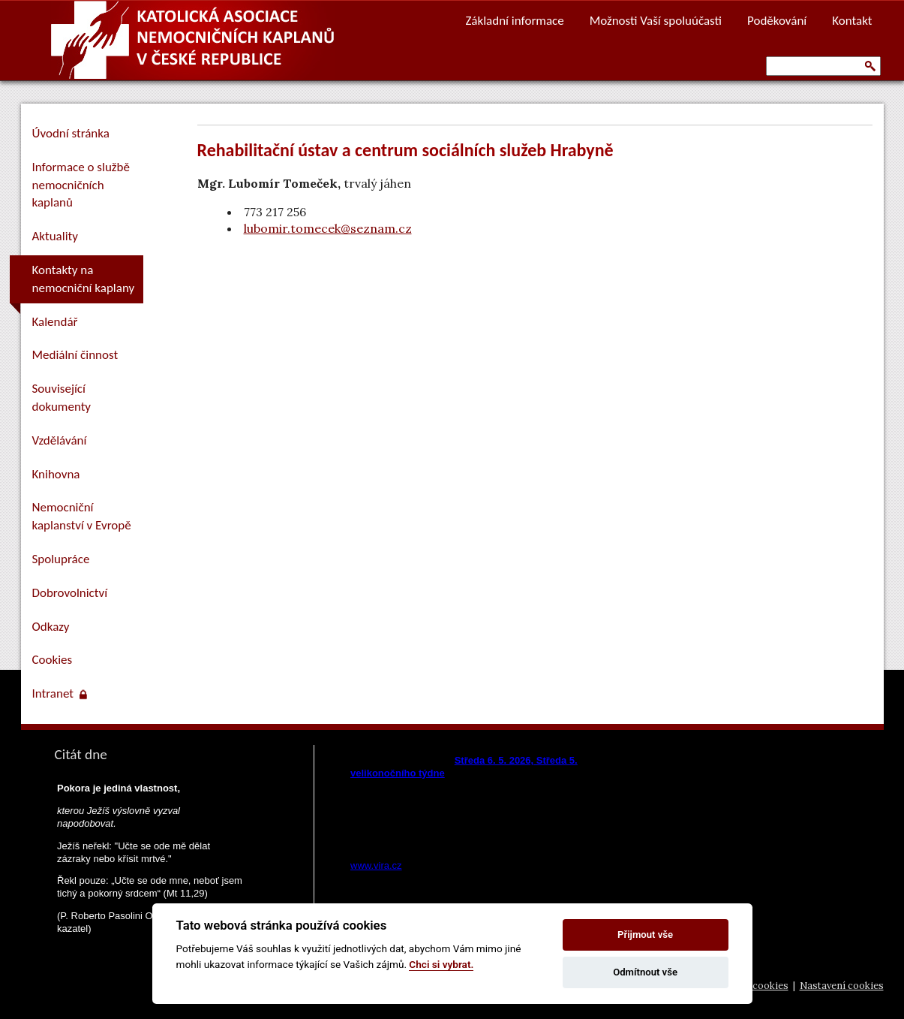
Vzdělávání (59, 440)
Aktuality (55, 236)
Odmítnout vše (645, 972)
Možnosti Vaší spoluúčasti (656, 21)
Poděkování (776, 21)
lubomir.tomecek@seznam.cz (328, 228)
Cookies (52, 660)
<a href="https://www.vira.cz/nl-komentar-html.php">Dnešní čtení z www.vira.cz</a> (486, 809)
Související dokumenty (62, 398)
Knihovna (56, 474)
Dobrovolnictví (70, 593)
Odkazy (51, 627)
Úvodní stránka (71, 133)
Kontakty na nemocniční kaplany (83, 279)
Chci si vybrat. (441, 964)
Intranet (59, 693)
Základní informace (514, 21)
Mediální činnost (75, 355)
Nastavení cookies (842, 985)
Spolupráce (61, 559)
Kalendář (55, 322)
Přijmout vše (645, 934)
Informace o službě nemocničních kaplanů (81, 185)
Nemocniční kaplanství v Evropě (81, 516)
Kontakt (852, 21)
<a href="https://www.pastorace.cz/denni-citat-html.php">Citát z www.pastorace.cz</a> (148, 870)
